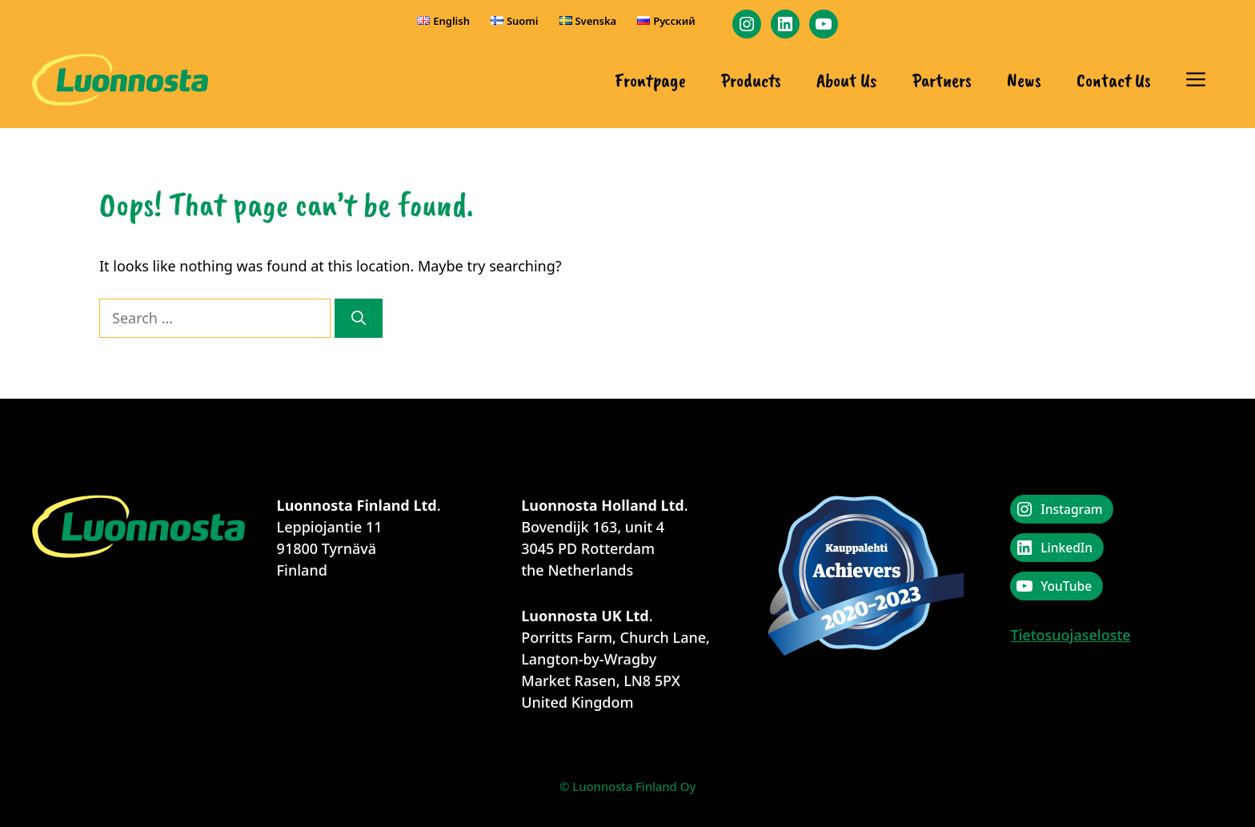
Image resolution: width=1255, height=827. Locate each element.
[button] (1196, 80)
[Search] (359, 318)
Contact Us (1114, 80)
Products (751, 80)
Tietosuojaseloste (1070, 634)
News (1024, 80)
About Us (846, 80)
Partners (942, 80)
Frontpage (650, 80)
